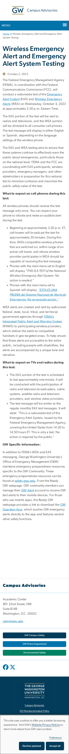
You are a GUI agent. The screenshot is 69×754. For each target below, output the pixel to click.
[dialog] (34, 734)
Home (6, 34)
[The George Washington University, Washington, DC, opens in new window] (34, 690)
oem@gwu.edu (13, 621)
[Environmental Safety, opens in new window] (34, 653)
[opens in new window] (6, 669)
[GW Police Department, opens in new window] (34, 644)
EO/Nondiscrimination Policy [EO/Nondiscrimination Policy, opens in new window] (34, 711)
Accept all (55, 746)
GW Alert (27, 490)
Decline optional (31, 746)
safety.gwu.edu (25, 481)
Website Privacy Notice (46, 724)
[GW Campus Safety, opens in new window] (34, 635)
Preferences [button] (55, 737)
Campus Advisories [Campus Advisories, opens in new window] (34, 705)
